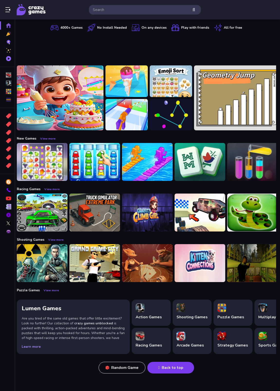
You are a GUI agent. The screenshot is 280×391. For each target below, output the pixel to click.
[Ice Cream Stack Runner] (129, 81)
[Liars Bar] (150, 263)
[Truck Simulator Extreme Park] (97, 212)
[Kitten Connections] (202, 263)
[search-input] (141, 10)
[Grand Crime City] (97, 263)
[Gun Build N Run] (129, 115)
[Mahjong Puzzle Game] (202, 162)
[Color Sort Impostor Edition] (97, 162)
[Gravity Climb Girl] (150, 212)
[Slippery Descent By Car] (202, 212)
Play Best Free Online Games (31, 10)
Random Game (123, 367)
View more (50, 139)
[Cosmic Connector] (173, 115)
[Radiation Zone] (44, 263)
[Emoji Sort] (173, 81)
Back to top (172, 367)
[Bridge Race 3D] (150, 162)
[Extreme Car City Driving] (44, 212)
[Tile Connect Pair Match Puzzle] (44, 162)
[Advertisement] (147, 47)
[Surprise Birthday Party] (62, 97)
